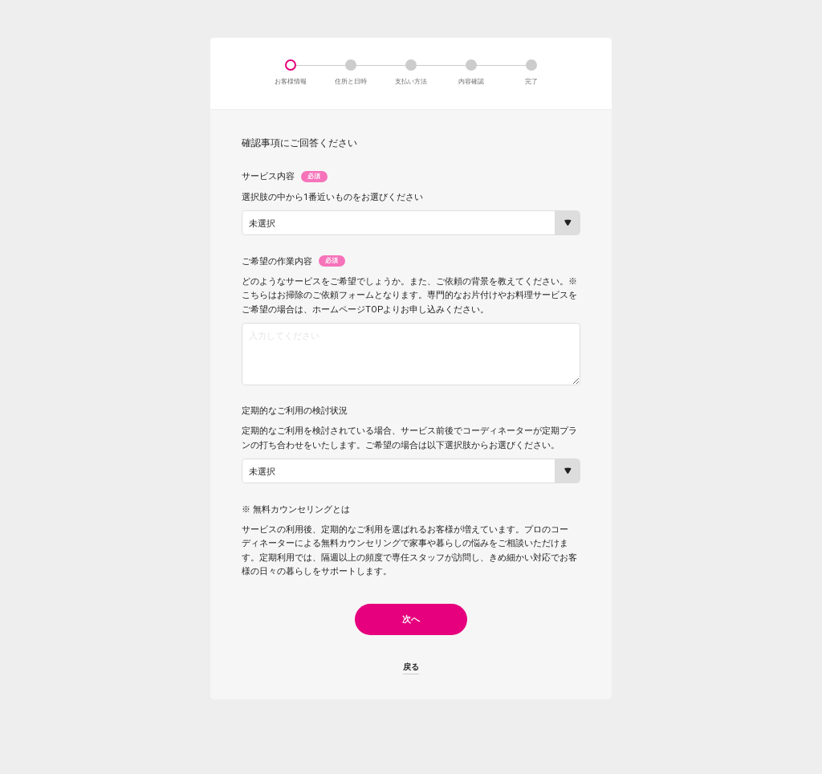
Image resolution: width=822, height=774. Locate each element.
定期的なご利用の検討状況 (295, 423)
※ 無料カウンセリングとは (296, 521)
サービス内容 (285, 176)
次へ (411, 631)
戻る (411, 679)
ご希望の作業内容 (293, 261)
